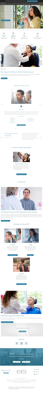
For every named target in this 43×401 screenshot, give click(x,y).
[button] (41, 3)
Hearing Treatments (12, 125)
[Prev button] (2, 107)
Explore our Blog (30, 255)
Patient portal (37, 371)
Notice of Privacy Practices (15, 381)
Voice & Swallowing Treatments (30, 122)
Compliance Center (9, 381)
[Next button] (41, 107)
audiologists (14, 250)
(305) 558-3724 (17, 388)
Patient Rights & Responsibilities (22, 382)
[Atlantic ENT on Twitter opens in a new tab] (26, 343)
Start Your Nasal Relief (6, 20)
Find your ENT (26, 331)
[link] (6, 370)
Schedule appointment (26, 360)
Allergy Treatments (12, 121)
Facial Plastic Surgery (31, 124)
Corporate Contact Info (33, 381)
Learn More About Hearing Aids (21, 174)
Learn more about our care (21, 128)
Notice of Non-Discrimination (26, 381)
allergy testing (17, 277)
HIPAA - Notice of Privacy (10, 379)
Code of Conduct (21, 381)
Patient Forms (28, 382)
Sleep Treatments (12, 124)
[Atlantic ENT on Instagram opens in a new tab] (21, 343)
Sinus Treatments (12, 122)
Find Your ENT (37, 369)
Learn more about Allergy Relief (21, 284)
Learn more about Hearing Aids (12, 255)
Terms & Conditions (15, 382)
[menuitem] (17, 343)
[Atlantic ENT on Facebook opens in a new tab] (17, 343)
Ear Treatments (31, 121)
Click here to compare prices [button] (32, 1)
